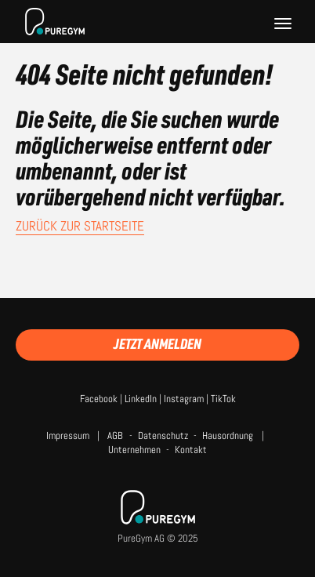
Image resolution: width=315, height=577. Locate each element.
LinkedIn (141, 398)
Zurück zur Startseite (80, 225)
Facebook (99, 398)
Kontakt (191, 449)
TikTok (223, 398)
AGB (115, 435)
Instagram (184, 398)
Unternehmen (134, 449)
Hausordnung (227, 435)
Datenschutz (163, 435)
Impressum (67, 435)
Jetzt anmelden (157, 343)
